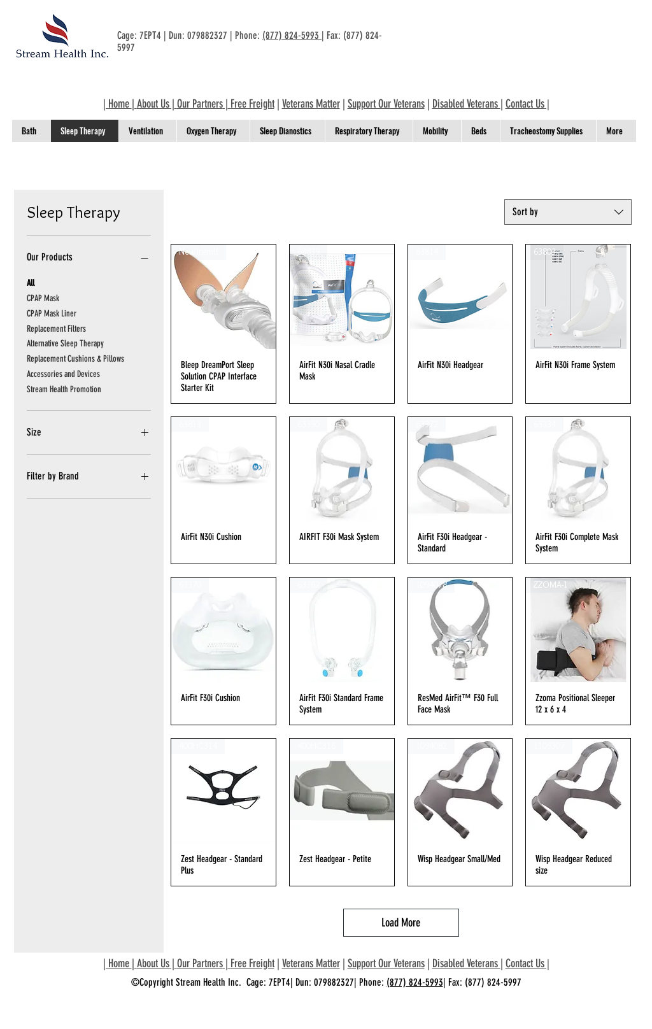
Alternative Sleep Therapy (65, 342)
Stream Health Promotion (64, 388)
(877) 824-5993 (292, 35)
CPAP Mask (43, 297)
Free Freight (252, 104)
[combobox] (568, 212)
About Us (153, 104)
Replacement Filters (56, 328)
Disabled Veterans (466, 104)
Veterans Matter (311, 104)
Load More (400, 923)
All (30, 282)
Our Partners (200, 104)
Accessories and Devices (63, 373)
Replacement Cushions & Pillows (75, 357)
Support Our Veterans (386, 104)
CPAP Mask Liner (51, 312)
